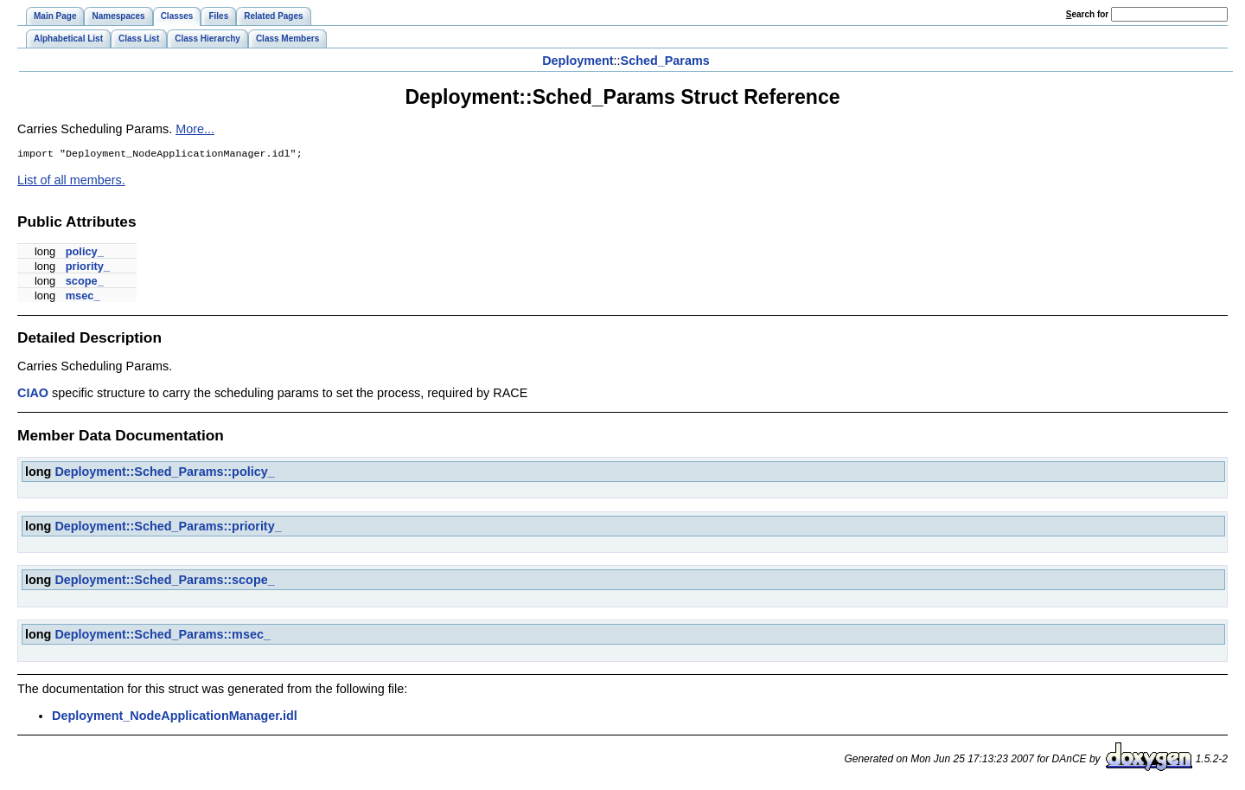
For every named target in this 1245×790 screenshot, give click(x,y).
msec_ (83, 297)
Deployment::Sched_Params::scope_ (164, 581)
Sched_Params (665, 60)
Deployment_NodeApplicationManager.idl (174, 717)
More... (195, 129)
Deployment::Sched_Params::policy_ (164, 473)
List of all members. (71, 182)
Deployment (577, 60)
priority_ (88, 267)
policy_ (85, 253)
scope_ (85, 282)
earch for (1087, 14)
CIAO (32, 394)
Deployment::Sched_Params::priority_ (167, 528)
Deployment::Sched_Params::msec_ (162, 636)
